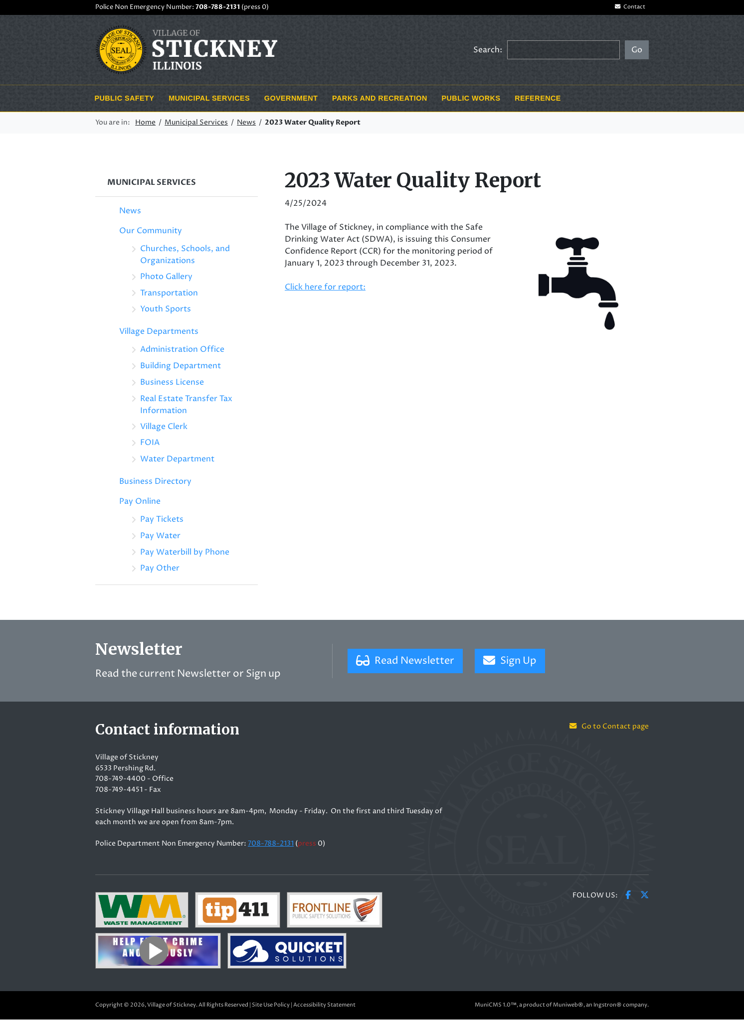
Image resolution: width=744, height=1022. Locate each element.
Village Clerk (163, 429)
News (246, 126)
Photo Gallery (166, 279)
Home (145, 126)
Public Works (471, 101)
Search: (487, 52)
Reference (538, 101)
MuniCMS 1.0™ (496, 1007)
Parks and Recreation (379, 101)
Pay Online (140, 504)
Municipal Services (209, 101)
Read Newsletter (405, 663)
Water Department (177, 461)
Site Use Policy (271, 1007)
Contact (626, 8)
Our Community (150, 233)
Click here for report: (325, 289)
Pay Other (160, 571)
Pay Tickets (162, 522)
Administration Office (182, 352)
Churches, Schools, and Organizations (185, 257)
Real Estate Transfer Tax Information (186, 407)
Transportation (169, 295)
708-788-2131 (217, 8)
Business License (172, 384)
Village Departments (158, 334)
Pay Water (160, 538)
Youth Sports (165, 311)
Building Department (180, 368)
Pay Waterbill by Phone (184, 554)
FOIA (150, 445)
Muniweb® (568, 1007)
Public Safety (124, 101)
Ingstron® (607, 1007)
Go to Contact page (609, 729)
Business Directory (155, 484)
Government (291, 101)
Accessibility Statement (324, 1007)
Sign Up (510, 663)
